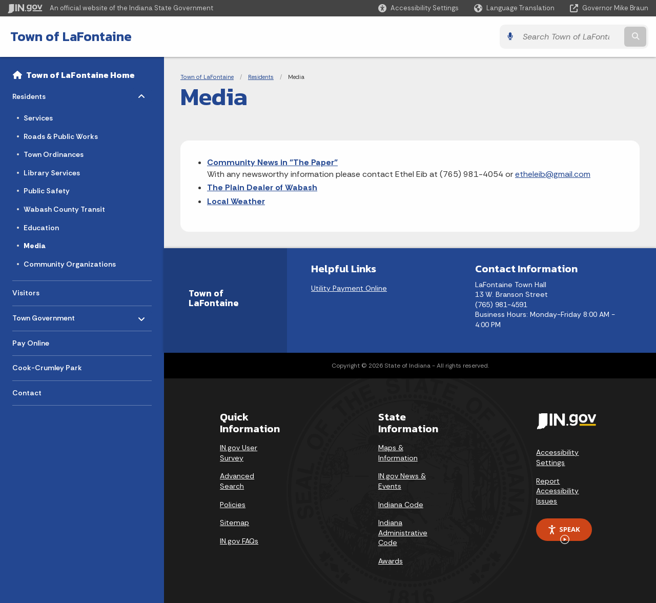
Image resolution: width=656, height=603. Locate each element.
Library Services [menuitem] (52, 172)
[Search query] (570, 37)
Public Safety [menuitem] (47, 190)
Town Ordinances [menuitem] (54, 154)
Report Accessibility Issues (557, 491)
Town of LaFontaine (71, 36)
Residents (261, 77)
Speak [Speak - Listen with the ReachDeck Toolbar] (563, 533)
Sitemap (234, 522)
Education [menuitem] (41, 227)
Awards (390, 561)
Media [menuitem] (35, 245)
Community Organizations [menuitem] (70, 264)
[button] (418, 8)
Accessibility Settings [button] (557, 457)
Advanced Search (237, 481)
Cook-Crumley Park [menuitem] (47, 367)
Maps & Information (398, 453)
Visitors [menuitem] (25, 292)
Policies (232, 504)
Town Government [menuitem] (43, 316)
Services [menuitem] (38, 118)
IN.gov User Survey (238, 453)
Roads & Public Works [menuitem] (61, 136)
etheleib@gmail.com (552, 174)
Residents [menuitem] (42, 94)
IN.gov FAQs (239, 541)
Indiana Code (400, 504)
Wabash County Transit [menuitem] (64, 209)
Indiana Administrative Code (402, 532)
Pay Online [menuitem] (30, 343)
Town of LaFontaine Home (80, 75)
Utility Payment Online (349, 288)
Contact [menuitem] (27, 392)
